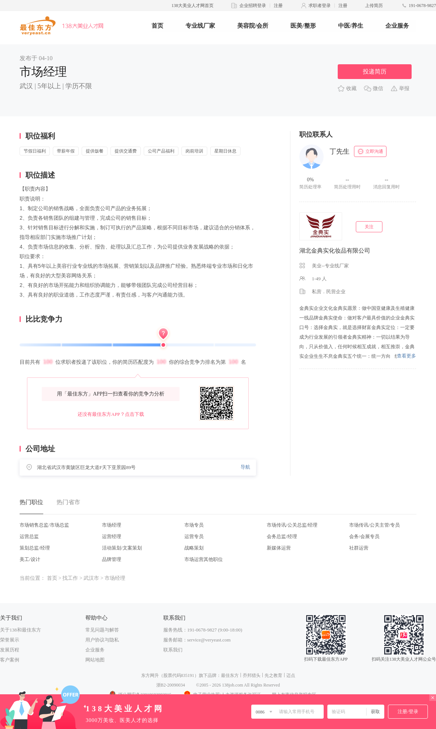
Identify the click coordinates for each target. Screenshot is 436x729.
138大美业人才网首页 (192, 5)
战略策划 (194, 548)
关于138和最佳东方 (20, 630)
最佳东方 (230, 675)
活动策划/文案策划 (122, 548)
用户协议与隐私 (102, 640)
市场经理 (111, 525)
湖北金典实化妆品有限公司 (334, 250)
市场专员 (194, 525)
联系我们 (173, 650)
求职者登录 (320, 5)
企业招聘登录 (252, 5)
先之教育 (273, 675)
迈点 (290, 675)
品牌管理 (111, 559)
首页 (157, 26)
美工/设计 (30, 559)
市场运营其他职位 (203, 559)
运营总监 (29, 536)
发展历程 (9, 650)
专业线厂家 (200, 26)
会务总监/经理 (282, 536)
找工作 (70, 578)
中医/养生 (350, 26)
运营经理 (111, 536)
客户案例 (9, 660)
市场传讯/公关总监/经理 (292, 525)
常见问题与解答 (102, 630)
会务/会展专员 (364, 536)
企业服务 (397, 26)
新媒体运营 (279, 548)
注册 (278, 5)
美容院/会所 (252, 26)
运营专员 (194, 536)
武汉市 (91, 578)
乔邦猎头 (251, 675)
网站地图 (95, 660)
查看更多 (406, 356)
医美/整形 (303, 26)
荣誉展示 (9, 640)
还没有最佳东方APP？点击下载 (111, 414)
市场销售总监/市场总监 (44, 525)
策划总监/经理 (35, 548)
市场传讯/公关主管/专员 (374, 525)
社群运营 (358, 548)
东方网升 (150, 675)
